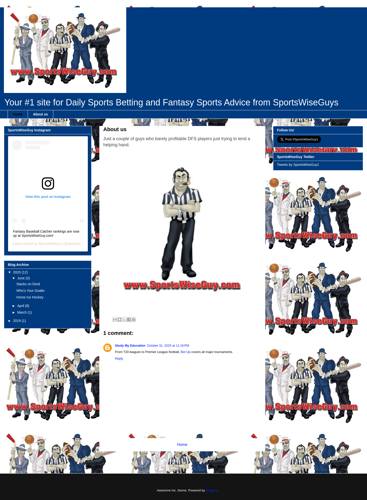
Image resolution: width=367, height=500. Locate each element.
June (21, 278)
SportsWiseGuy (50, 244)
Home (18, 114)
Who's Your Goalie (30, 291)
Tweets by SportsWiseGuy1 (298, 165)
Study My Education (130, 345)
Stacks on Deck (28, 284)
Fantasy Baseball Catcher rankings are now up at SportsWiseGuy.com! (46, 233)
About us (40, 114)
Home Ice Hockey (29, 297)
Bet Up (186, 352)
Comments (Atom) (192, 460)
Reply (119, 358)
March (22, 312)
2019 (17, 321)
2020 (17, 272)
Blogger (211, 490)
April (21, 306)
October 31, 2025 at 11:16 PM (168, 345)
